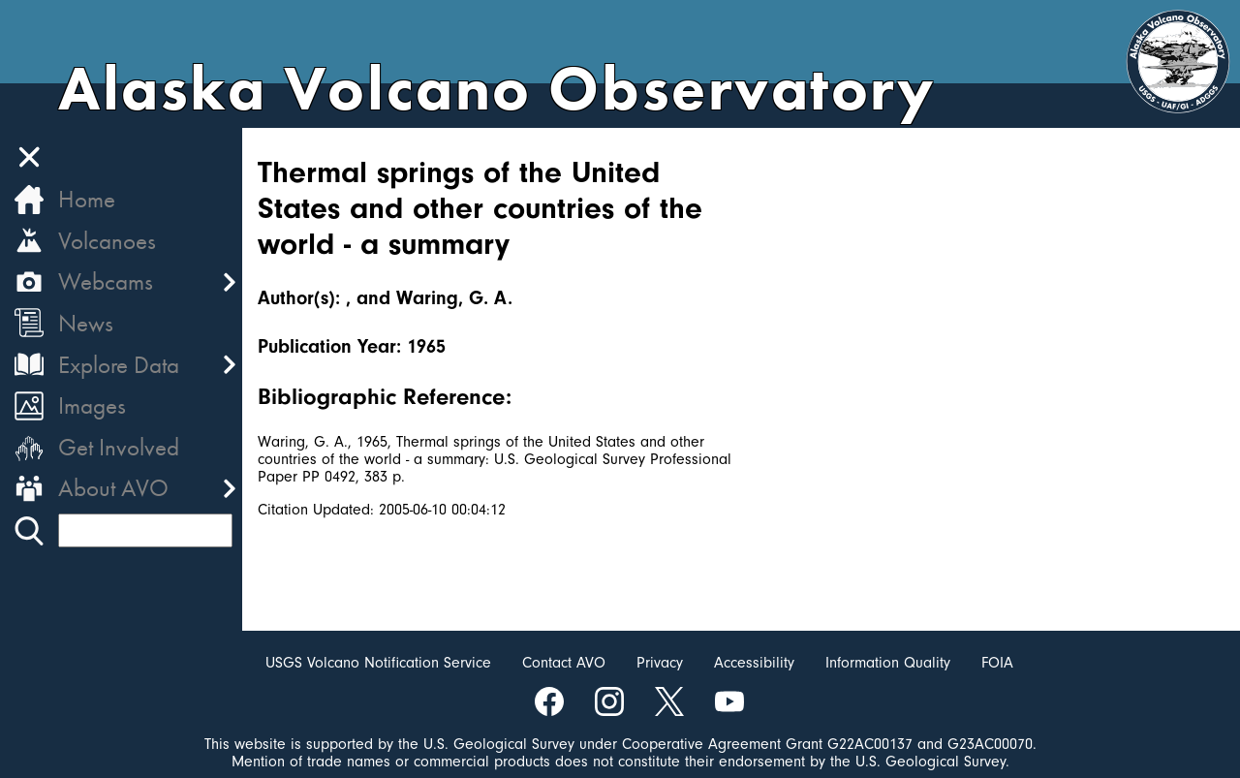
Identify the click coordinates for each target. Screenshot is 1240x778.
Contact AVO (563, 662)
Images (92, 405)
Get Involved (118, 447)
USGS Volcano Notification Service (378, 662)
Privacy (659, 662)
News (85, 323)
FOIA (997, 662)
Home (86, 199)
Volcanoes (107, 241)
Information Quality (887, 662)
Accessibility (754, 662)
